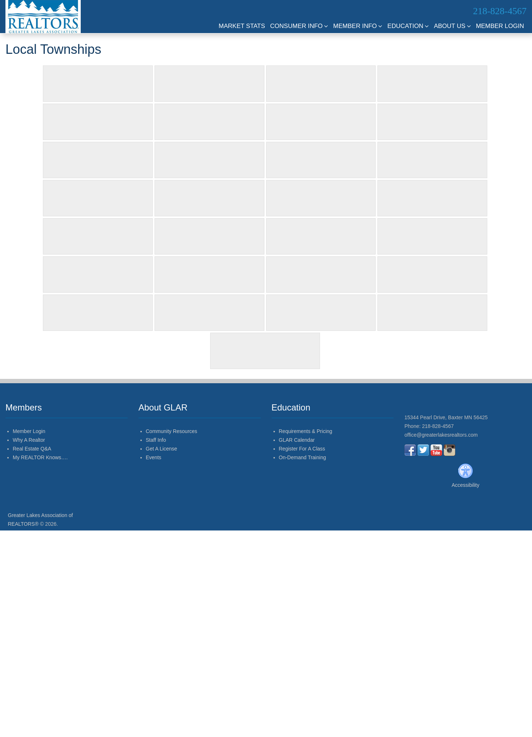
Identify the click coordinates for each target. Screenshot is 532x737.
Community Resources (171, 431)
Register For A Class (302, 449)
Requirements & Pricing (305, 431)
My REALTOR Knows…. (40, 457)
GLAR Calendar (297, 440)
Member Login (500, 26)
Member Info (357, 26)
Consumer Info (299, 26)
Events (153, 457)
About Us (452, 26)
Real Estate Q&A (32, 449)
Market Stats (242, 26)
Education (408, 26)
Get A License (161, 449)
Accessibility (465, 485)
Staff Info (156, 440)
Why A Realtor (29, 440)
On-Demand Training (302, 457)
